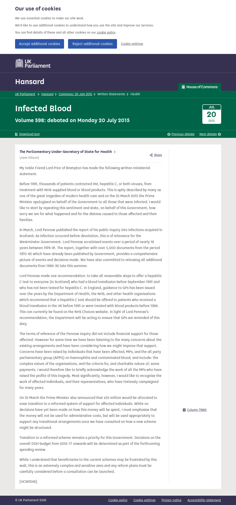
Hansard (29, 81)
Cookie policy (117, 500)
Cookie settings (132, 44)
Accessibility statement (204, 500)
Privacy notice (171, 500)
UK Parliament (25, 94)
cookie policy (106, 32)
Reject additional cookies (92, 44)
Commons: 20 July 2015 (75, 94)
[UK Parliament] (33, 63)
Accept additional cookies (39, 44)
